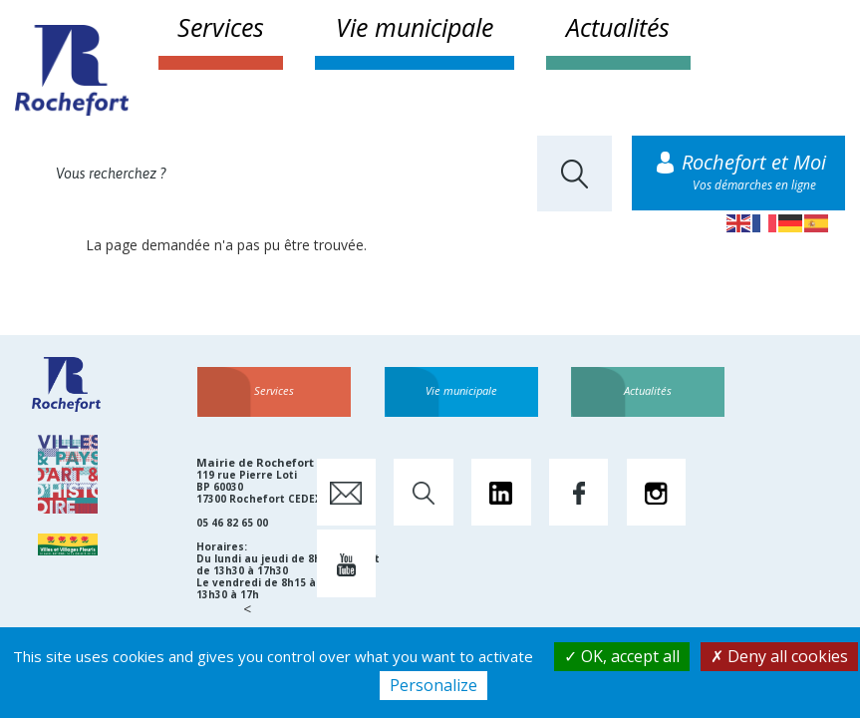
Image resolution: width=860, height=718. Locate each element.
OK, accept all (622, 656)
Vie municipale (414, 27)
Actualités (618, 27)
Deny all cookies (779, 656)
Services (220, 27)
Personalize (433, 685)
